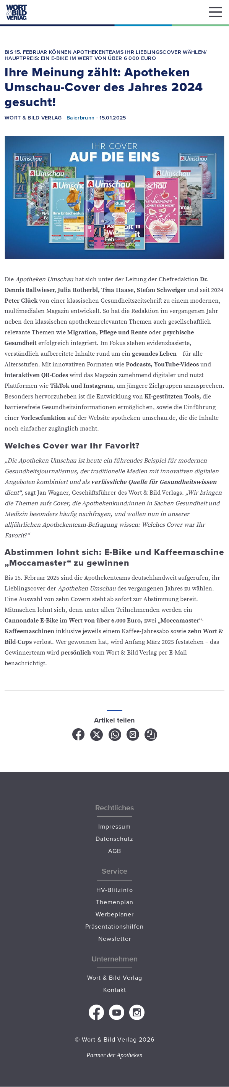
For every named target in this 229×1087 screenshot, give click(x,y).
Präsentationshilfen (114, 926)
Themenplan (114, 902)
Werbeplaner (115, 914)
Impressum (114, 826)
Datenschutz (114, 838)
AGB (114, 851)
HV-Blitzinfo (114, 889)
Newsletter (114, 938)
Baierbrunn (80, 117)
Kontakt (114, 989)
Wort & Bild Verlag (114, 977)
